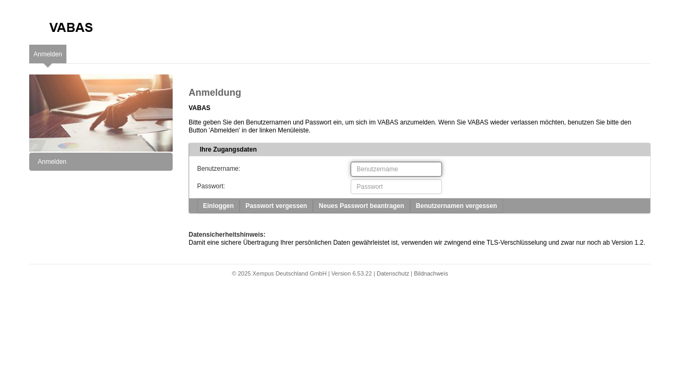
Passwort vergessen (276, 206)
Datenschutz (393, 273)
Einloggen (218, 206)
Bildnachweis (431, 273)
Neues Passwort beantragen (361, 206)
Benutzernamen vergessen (456, 206)
